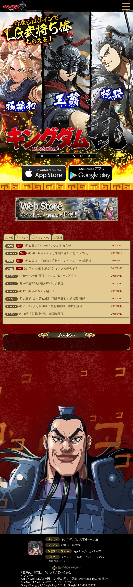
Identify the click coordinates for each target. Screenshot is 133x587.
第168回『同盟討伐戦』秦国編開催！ (55, 313)
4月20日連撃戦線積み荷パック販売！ (55, 283)
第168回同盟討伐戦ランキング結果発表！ (55, 268)
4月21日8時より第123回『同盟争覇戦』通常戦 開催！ (55, 298)
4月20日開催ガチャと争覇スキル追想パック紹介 (55, 253)
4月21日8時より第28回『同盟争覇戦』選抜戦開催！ (55, 306)
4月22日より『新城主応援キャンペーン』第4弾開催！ (55, 260)
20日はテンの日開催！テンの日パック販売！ (55, 276)
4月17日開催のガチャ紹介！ (55, 291)
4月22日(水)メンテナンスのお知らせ (55, 245)
